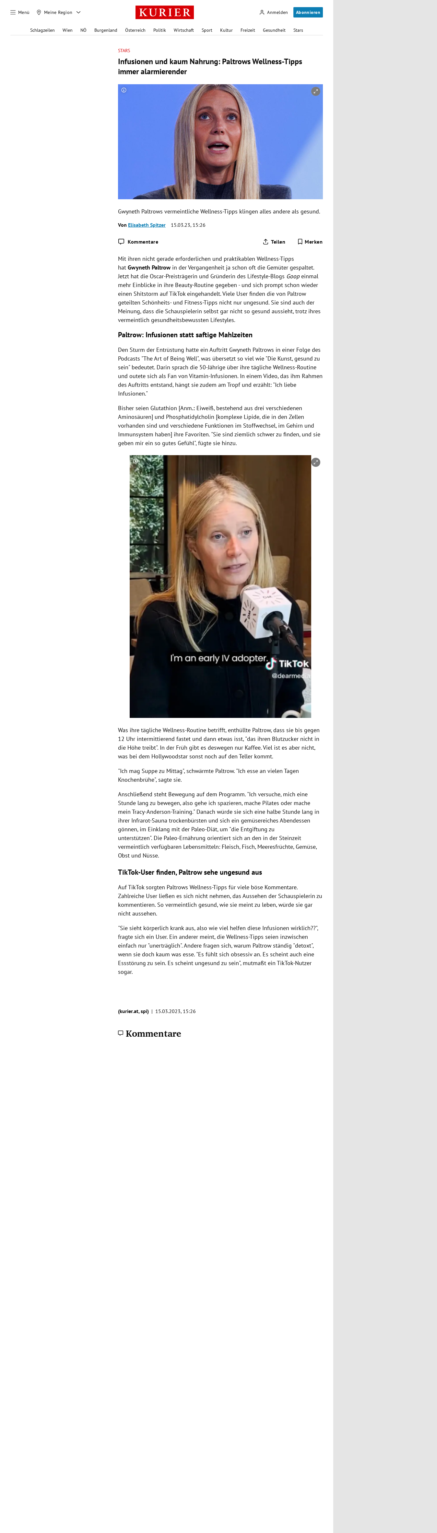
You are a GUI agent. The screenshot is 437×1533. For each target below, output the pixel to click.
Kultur (226, 30)
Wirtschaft (184, 30)
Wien (68, 30)
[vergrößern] (315, 91)
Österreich (135, 30)
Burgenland (105, 30)
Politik (159, 30)
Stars (298, 30)
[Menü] (20, 12)
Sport (207, 30)
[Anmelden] (273, 12)
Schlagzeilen (42, 30)
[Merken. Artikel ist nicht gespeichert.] (310, 241)
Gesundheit (274, 30)
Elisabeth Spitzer (147, 225)
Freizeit (248, 30)
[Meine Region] (54, 12)
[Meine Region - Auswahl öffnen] (78, 12)
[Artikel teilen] (274, 241)
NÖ (83, 30)
